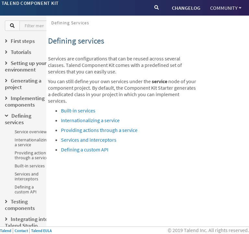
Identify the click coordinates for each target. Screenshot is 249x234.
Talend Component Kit (30, 3)
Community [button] (225, 8)
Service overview (31, 132)
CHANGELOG (186, 8)
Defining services (70, 23)
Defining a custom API (26, 189)
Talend (5, 230)
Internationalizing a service (32, 142)
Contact (21, 230)
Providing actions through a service (31, 155)
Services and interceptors (27, 176)
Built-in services (30, 166)
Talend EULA (41, 230)
